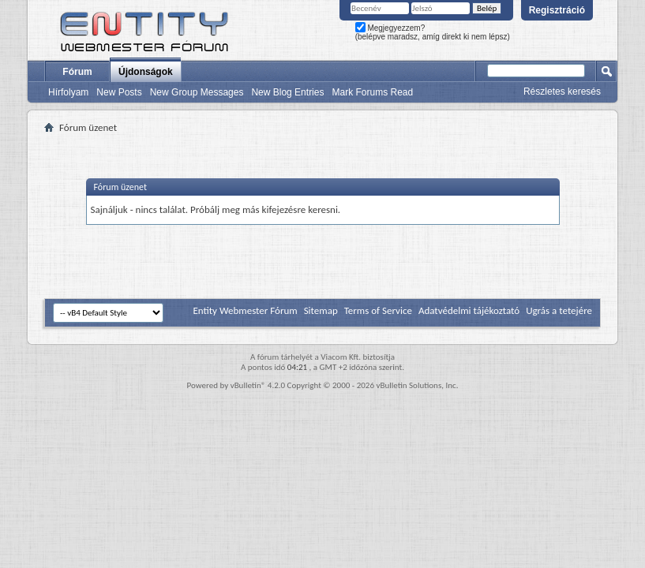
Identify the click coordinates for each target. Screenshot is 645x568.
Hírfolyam (68, 92)
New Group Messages (197, 92)
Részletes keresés (562, 91)
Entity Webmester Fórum (245, 310)
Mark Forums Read (372, 92)
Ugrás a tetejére (559, 310)
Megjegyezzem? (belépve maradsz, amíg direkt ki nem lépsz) (432, 32)
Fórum (77, 71)
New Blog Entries (287, 92)
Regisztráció (557, 10)
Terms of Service (378, 310)
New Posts (118, 92)
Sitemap (321, 310)
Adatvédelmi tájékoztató (468, 310)
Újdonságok (145, 71)
